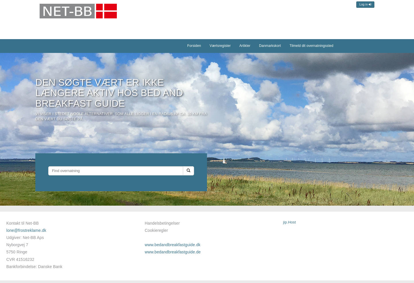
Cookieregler (156, 230)
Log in (365, 4)
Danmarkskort (270, 46)
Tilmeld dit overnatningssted (311, 46)
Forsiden (194, 46)
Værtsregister (220, 46)
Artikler (244, 46)
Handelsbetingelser (162, 223)
